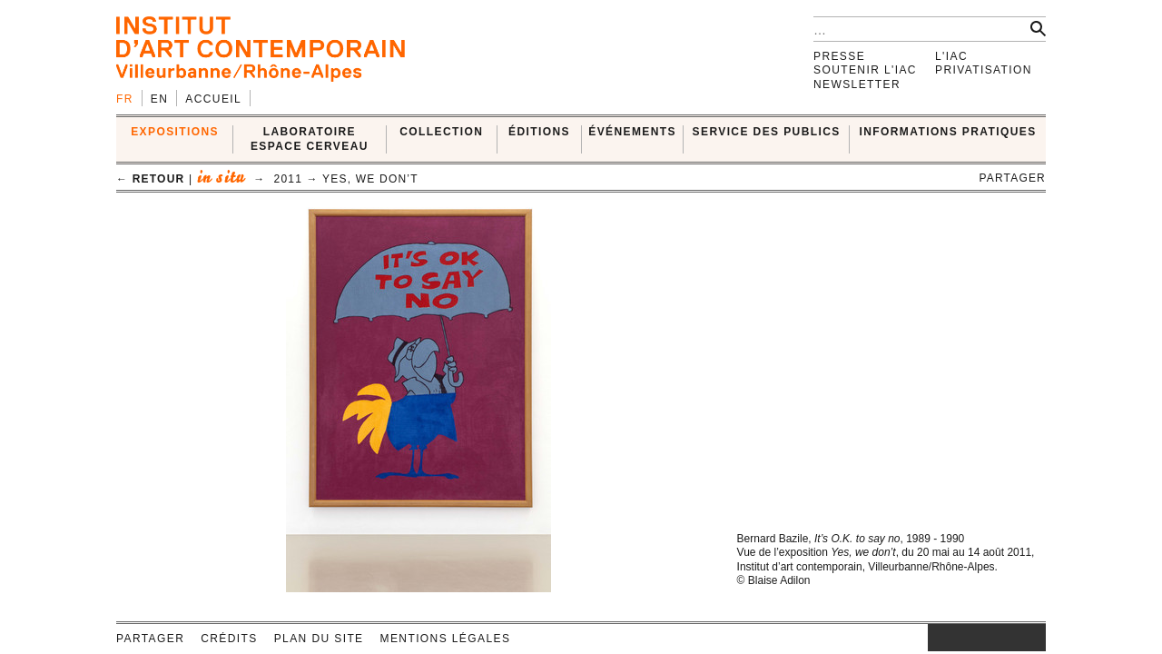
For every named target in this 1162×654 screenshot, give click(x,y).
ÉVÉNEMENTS (632, 131)
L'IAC (951, 56)
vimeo (1005, 637)
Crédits (229, 638)
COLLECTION (441, 131)
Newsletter (857, 84)
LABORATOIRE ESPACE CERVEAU (310, 138)
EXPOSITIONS (175, 131)
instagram (937, 637)
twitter (977, 637)
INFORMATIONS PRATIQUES (948, 131)
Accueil (213, 99)
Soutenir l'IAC (865, 70)
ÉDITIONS (539, 131)
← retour (150, 179)
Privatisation (983, 70)
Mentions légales (445, 638)
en (159, 99)
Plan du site (319, 638)
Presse (839, 56)
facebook (955, 637)
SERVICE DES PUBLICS (767, 131)
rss (1032, 637)
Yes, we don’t (370, 179)
